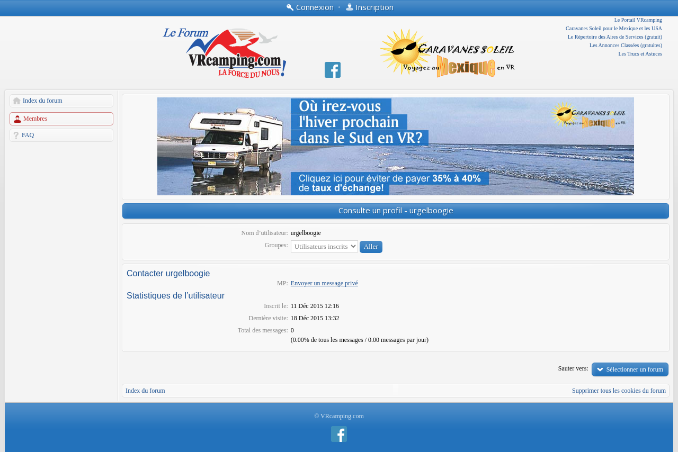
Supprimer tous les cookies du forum (619, 390)
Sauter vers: (573, 368)
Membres (35, 118)
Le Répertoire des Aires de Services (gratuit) (615, 37)
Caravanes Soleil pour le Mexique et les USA (614, 28)
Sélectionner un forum (634, 369)
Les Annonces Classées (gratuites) (626, 45)
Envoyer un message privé (324, 283)
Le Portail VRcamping (638, 20)
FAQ (28, 135)
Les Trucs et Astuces (641, 54)
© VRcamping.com (339, 416)
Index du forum (43, 100)
